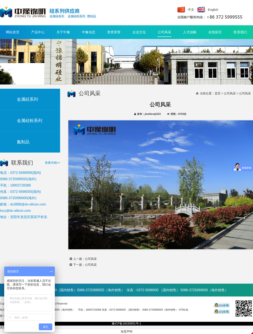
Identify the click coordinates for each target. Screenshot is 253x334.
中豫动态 (88, 32)
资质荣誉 (114, 32)
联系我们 (240, 32)
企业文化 (139, 32)
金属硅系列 (27, 99)
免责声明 (126, 331)
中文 (191, 9)
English (213, 9)
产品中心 (38, 32)
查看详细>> (52, 162)
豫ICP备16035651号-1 (126, 323)
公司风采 (164, 33)
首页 (218, 93)
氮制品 (23, 142)
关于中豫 (63, 32)
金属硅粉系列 (29, 120)
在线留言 (215, 32)
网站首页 (12, 32)
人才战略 (189, 32)
